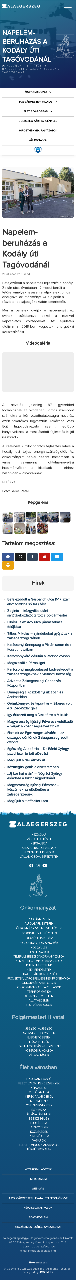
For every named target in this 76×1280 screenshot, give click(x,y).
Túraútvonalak (39, 1149)
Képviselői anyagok (38, 1207)
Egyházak (39, 1109)
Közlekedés (39, 1131)
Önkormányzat (36, 92)
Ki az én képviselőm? (40, 938)
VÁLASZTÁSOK (38, 140)
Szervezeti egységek (39, 1033)
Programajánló (39, 1079)
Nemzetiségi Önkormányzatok (39, 961)
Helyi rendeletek (39, 969)
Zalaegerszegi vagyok (39, 847)
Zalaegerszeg (21, 6)
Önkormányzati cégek (39, 983)
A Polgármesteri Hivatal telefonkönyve (38, 1198)
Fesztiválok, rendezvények (39, 1083)
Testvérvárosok (39, 1005)
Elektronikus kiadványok (39, 1145)
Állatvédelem (39, 1000)
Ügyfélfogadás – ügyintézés (39, 1046)
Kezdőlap (13, 66)
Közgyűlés (39, 947)
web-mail (38, 1188)
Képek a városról (39, 1096)
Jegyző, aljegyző (39, 1028)
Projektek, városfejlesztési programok (39, 978)
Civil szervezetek (39, 1105)
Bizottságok (39, 952)
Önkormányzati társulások (39, 987)
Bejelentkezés (38, 1262)
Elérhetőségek (39, 1037)
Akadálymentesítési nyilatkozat (38, 1227)
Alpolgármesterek (39, 923)
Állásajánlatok (39, 1114)
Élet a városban (36, 111)
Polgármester (39, 919)
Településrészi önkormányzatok (39, 956)
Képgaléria (39, 843)
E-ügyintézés (39, 1041)
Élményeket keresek (39, 852)
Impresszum (38, 1179)
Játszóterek (39, 1127)
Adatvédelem (38, 1217)
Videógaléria (39, 1092)
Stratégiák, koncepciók (39, 974)
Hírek (37, 66)
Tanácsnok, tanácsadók (39, 943)
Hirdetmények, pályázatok (38, 130)
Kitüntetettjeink (39, 965)
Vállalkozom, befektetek (39, 856)
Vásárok (39, 1140)
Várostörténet (39, 839)
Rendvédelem (39, 1136)
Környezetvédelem (39, 996)
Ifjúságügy (39, 1123)
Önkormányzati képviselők (37, 928)
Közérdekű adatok (39, 1050)
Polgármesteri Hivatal (35, 101)
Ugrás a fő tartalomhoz (64, 2)
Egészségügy (39, 1118)
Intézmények (39, 1101)
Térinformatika (39, 991)
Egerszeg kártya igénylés (38, 121)
